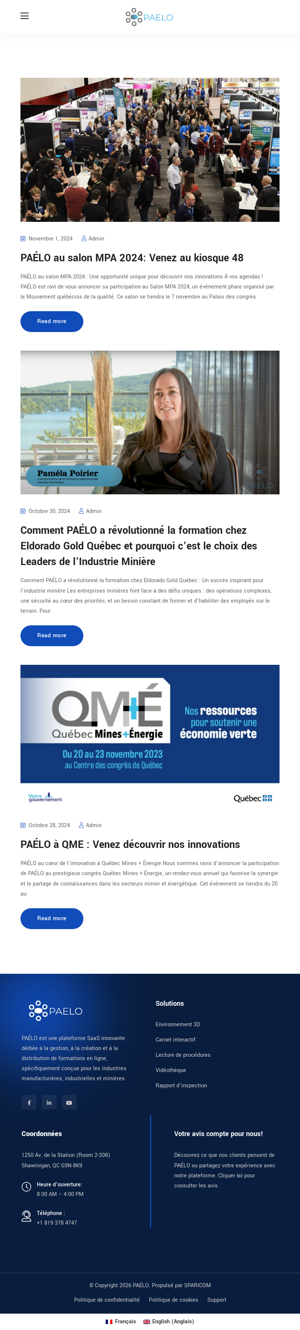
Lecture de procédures (183, 1055)
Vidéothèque (171, 1070)
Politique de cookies (173, 1300)
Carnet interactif (175, 1040)
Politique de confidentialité (107, 1300)
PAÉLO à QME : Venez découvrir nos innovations (130, 845)
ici (240, 1176)
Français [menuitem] (125, 1322)
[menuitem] (120, 1322)
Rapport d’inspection (181, 1086)
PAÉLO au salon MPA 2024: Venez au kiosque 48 (132, 258)
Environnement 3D (178, 1024)
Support (216, 1300)
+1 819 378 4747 (57, 1223)
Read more (52, 321)
